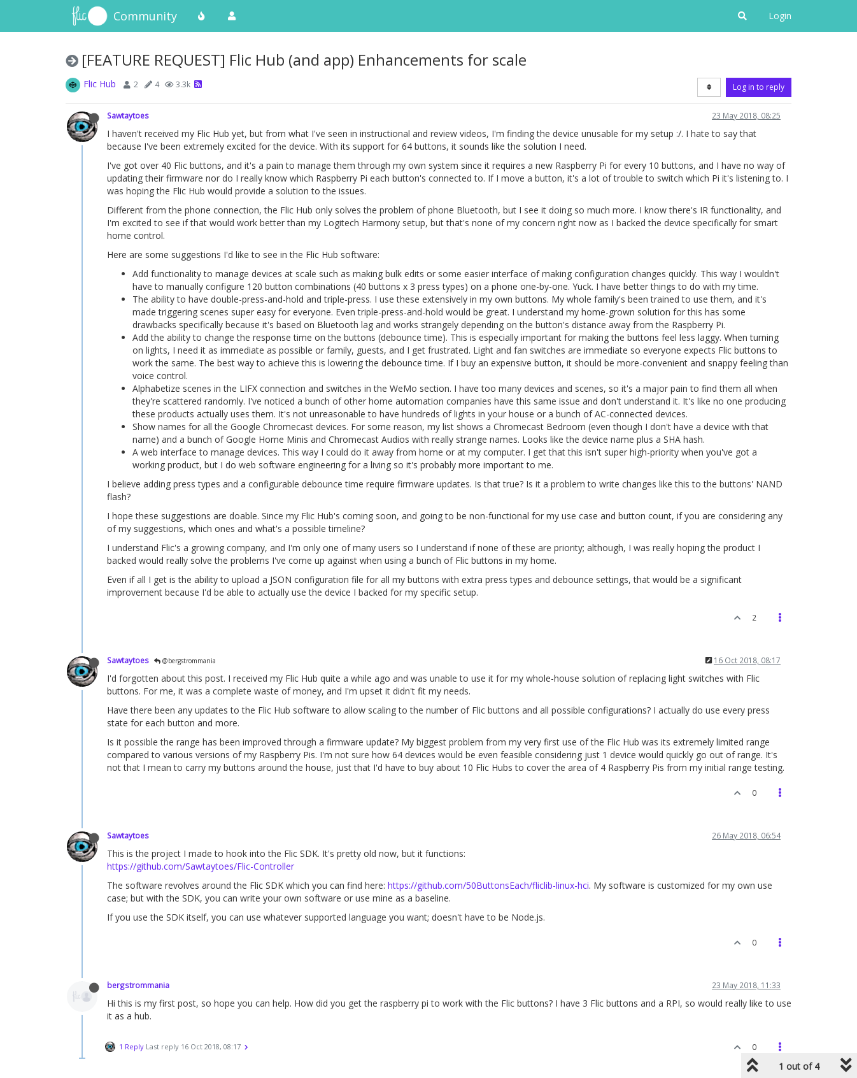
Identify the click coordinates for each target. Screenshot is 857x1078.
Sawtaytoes (128, 115)
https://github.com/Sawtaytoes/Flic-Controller (200, 866)
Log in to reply (758, 87)
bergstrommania (138, 985)
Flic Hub (99, 84)
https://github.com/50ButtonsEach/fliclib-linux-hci (488, 885)
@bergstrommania (185, 660)
